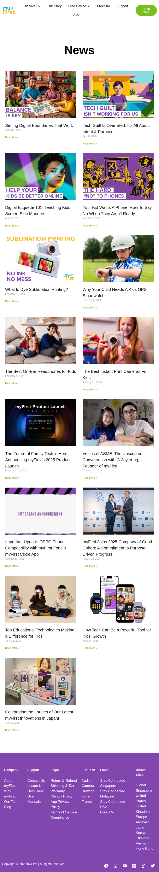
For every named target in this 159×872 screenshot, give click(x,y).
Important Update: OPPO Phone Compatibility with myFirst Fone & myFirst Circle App (36, 548)
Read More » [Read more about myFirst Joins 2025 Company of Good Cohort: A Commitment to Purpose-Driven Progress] (90, 566)
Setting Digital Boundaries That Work (39, 125)
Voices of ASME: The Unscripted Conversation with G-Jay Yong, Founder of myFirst (112, 459)
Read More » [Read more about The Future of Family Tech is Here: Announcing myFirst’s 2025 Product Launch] (12, 477)
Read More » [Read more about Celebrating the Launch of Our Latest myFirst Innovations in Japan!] (12, 730)
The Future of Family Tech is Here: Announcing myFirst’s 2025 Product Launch (37, 459)
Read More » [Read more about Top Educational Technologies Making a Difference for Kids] (12, 648)
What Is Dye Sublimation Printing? (36, 289)
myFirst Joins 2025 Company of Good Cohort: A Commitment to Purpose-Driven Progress (117, 548)
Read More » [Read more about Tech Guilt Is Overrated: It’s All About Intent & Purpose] (90, 143)
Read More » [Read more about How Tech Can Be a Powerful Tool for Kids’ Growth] (90, 648)
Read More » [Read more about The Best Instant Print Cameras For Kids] (90, 389)
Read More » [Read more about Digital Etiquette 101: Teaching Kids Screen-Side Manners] (12, 225)
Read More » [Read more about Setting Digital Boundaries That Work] (12, 137)
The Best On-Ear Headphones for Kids (40, 371)
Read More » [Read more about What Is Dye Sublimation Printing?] (12, 301)
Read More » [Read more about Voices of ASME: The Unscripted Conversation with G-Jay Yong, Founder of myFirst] (90, 477)
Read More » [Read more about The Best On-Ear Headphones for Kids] (12, 383)
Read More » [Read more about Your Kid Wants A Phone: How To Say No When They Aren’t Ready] (90, 225)
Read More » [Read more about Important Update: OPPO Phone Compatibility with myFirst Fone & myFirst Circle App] (12, 566)
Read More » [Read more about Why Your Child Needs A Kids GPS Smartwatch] (90, 307)
